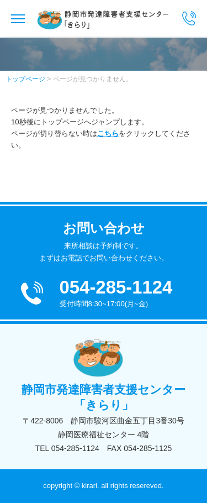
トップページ (25, 79)
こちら (108, 133)
